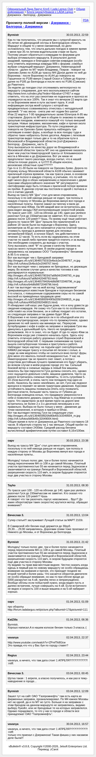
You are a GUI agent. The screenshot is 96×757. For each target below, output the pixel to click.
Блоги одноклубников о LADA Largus (50, 11)
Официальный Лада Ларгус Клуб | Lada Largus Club (40, 8)
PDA (86, 20)
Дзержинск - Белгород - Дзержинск (38, 24)
